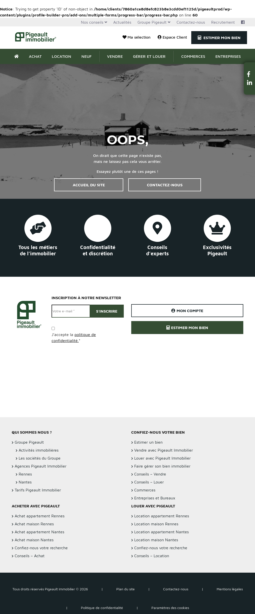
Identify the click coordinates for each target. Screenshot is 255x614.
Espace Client (172, 37)
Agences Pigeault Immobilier (40, 466)
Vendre (115, 56)
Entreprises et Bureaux (154, 498)
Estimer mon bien (219, 37)
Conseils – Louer (149, 482)
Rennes (25, 474)
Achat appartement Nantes (39, 532)
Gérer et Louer (149, 56)
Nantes (25, 482)
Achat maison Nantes (34, 540)
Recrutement (223, 22)
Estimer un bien (148, 442)
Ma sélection (136, 37)
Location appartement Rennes (161, 516)
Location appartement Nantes (161, 532)
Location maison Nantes (156, 540)
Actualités (122, 22)
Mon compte (187, 310)
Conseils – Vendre (150, 474)
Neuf (86, 56)
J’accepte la (74, 337)
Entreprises (228, 56)
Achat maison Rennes (34, 524)
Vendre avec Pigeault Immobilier (163, 450)
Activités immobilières (39, 450)
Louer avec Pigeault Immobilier (162, 458)
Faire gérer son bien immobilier (162, 466)
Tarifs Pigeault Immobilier (38, 490)
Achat (35, 56)
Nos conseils (92, 22)
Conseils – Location (151, 555)
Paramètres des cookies (170, 608)
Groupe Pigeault (152, 22)
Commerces (193, 56)
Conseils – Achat (30, 555)
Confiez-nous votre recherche (41, 548)
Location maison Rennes (156, 524)
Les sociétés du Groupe (40, 458)
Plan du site (125, 589)
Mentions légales (230, 589)
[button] (250, 74)
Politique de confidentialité (102, 608)
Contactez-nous (191, 22)
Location (61, 56)
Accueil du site (89, 185)
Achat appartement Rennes (39, 516)
